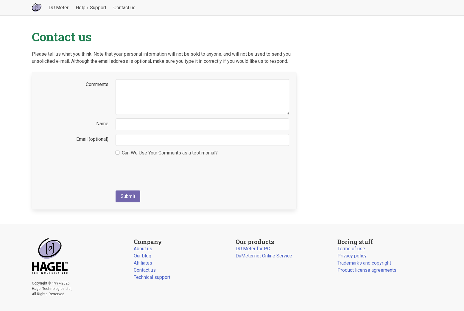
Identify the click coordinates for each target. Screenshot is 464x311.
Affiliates (143, 263)
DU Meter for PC (253, 248)
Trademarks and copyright (364, 263)
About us (143, 248)
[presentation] (161, 171)
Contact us (124, 7)
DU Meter (58, 7)
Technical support (152, 277)
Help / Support (91, 7)
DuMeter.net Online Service (264, 256)
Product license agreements (366, 270)
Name (102, 123)
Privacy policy (352, 256)
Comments (97, 84)
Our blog (142, 256)
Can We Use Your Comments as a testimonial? (167, 153)
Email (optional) (92, 139)
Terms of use (351, 248)
